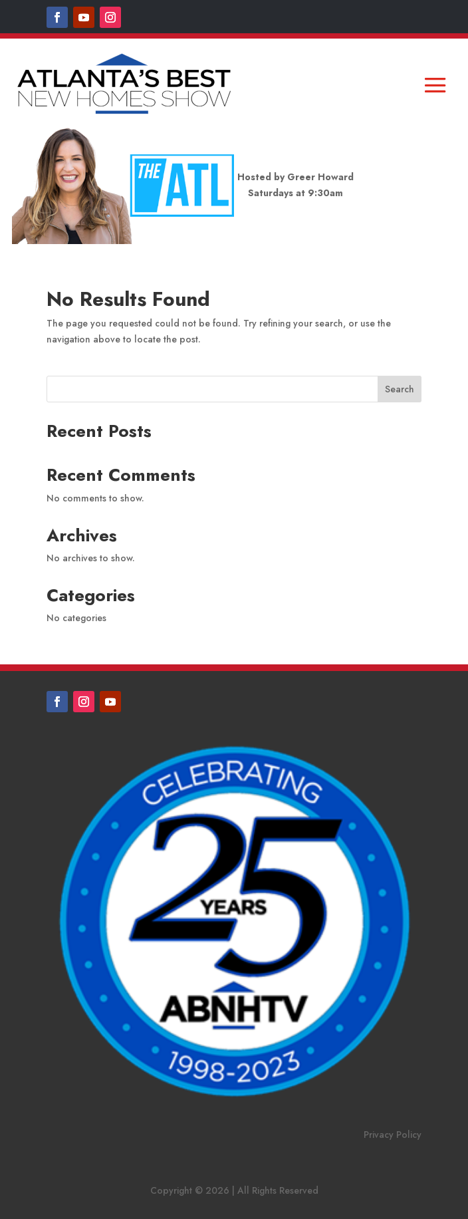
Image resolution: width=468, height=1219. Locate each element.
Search (399, 389)
